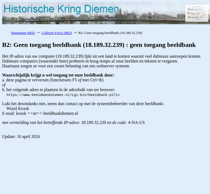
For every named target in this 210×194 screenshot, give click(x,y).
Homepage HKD (23, 33)
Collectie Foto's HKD (56, 33)
